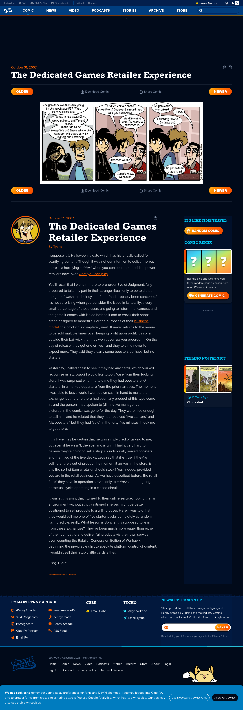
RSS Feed (58, 652)
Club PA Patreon (24, 652)
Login (202, 3)
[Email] (188, 657)
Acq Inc (9, 3)
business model (73, 331)
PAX (23, 3)
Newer (220, 93)
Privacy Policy (221, 666)
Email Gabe (96, 632)
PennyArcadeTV (62, 632)
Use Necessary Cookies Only (182, 697)
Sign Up (212, 3)
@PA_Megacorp (24, 639)
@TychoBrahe (135, 632)
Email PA (19, 659)
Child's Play (39, 3)
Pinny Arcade (60, 3)
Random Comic (202, 229)
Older (22, 93)
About (80, 3)
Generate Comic (206, 294)
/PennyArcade (23, 632)
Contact (92, 3)
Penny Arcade (61, 646)
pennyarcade (60, 639)
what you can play (122, 277)
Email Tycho (134, 639)
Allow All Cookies (223, 697)
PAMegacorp (22, 646)
